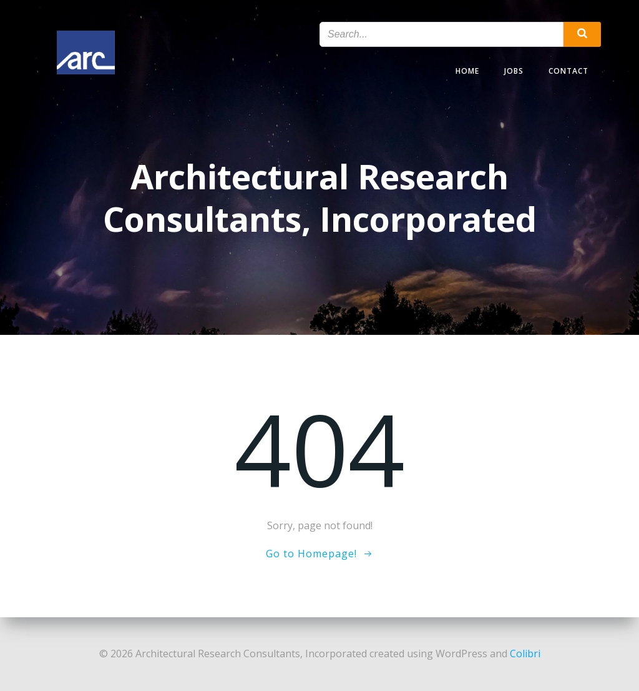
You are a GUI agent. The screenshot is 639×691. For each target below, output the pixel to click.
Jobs (514, 71)
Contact (568, 71)
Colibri (525, 653)
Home (467, 71)
